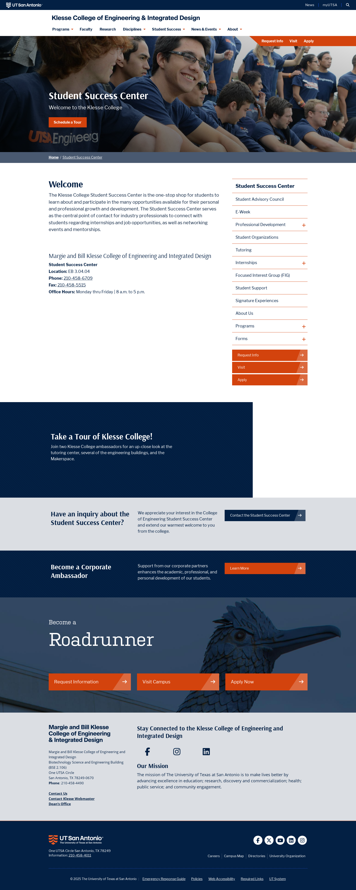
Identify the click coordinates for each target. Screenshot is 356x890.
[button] (348, 5)
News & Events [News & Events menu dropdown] (204, 29)
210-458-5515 (72, 285)
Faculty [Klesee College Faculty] (86, 29)
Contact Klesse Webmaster (72, 798)
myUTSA (330, 5)
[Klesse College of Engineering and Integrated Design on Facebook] (148, 753)
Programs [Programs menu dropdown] (60, 29)
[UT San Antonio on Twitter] (269, 840)
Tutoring (244, 250)
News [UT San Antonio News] (309, 5)
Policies (196, 879)
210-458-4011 (80, 855)
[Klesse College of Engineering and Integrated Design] (125, 16)
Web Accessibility (221, 879)
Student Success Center (82, 157)
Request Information (90, 682)
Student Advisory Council (260, 199)
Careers (214, 856)
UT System (277, 879)
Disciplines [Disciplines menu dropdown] (132, 29)
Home (54, 157)
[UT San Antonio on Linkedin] (291, 840)
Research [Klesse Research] (108, 29)
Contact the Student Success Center (266, 515)
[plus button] (270, 224)
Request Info (272, 41)
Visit (293, 41)
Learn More (266, 568)
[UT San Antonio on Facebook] (258, 840)
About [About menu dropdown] (232, 29)
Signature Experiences (257, 300)
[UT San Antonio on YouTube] (280, 840)
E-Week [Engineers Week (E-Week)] (243, 212)
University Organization (287, 856)
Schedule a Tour (68, 122)
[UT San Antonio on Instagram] (302, 840)
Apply (309, 41)
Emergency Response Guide (163, 879)
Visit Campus (179, 682)
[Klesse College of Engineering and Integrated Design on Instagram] (178, 753)
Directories (256, 856)
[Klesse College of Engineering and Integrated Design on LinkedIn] (207, 753)
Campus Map (234, 856)
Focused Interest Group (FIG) (263, 275)
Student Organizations (257, 237)
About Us (244, 313)
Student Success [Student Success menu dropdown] (166, 29)
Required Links (252, 879)
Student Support (251, 288)
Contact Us (58, 793)
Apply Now (267, 682)
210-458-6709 (78, 278)
